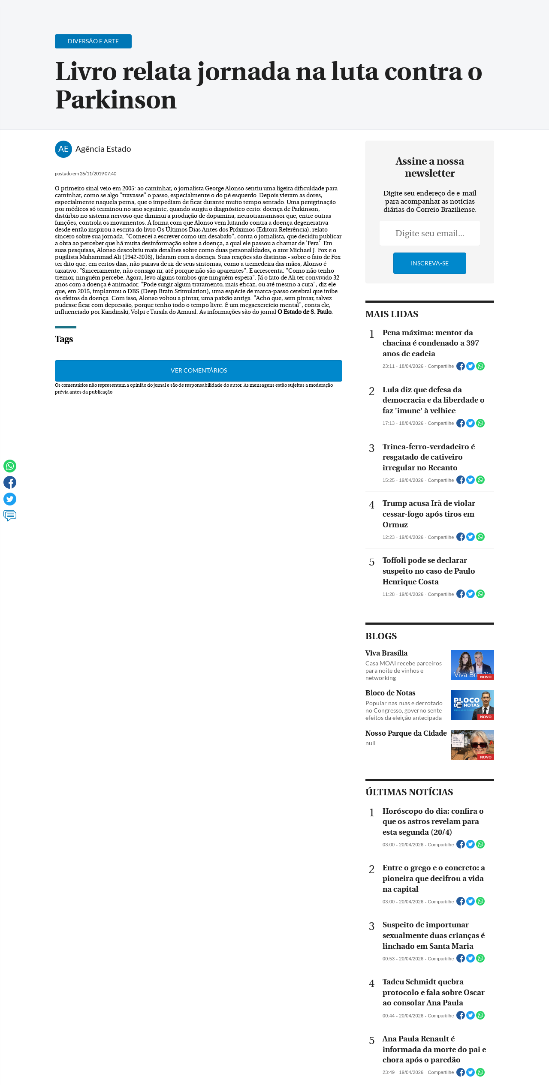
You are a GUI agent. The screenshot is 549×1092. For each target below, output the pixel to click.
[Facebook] (486, 14)
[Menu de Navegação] (23, 11)
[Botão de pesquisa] (48, 11)
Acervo (213, 12)
